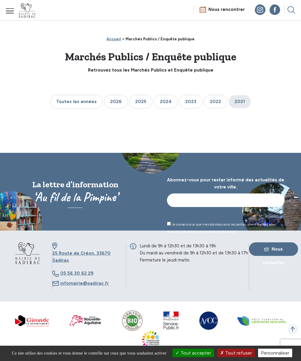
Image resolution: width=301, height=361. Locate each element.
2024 (166, 101)
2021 (240, 101)
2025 (140, 101)
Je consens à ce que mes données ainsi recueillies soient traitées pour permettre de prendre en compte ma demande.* (221, 228)
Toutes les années (76, 101)
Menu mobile (10, 11)
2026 (116, 101)
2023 (190, 101)
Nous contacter (273, 251)
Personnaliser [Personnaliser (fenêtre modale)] (275, 353)
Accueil (113, 39)
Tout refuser (236, 353)
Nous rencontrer (226, 9)
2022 (215, 101)
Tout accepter (193, 353)
